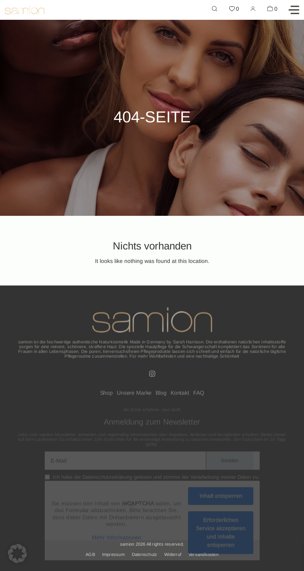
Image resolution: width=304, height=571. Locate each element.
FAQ (198, 395)
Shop (106, 395)
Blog (161, 395)
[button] (17, 553)
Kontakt (180, 395)
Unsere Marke (134, 395)
